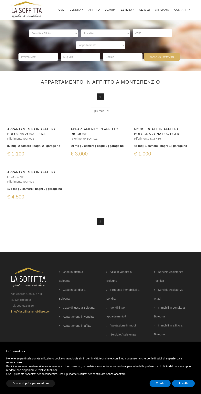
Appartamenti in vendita (78, 316)
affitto (94, 9)
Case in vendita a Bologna (72, 294)
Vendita (76, 9)
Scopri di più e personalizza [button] (31, 383)
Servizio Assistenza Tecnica (168, 276)
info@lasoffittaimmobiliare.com (31, 311)
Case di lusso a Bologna (79, 307)
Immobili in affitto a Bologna (168, 330)
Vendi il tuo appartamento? (116, 312)
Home (61, 9)
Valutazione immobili (123, 325)
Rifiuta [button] (160, 383)
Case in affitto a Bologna (71, 276)
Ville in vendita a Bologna (119, 276)
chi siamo (162, 9)
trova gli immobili (161, 56)
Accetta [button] (183, 383)
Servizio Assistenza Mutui (168, 294)
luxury (110, 9)
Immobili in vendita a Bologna (169, 312)
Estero (127, 9)
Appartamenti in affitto (77, 325)
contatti (182, 9)
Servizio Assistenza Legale (121, 339)
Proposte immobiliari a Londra (122, 294)
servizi (144, 9)
